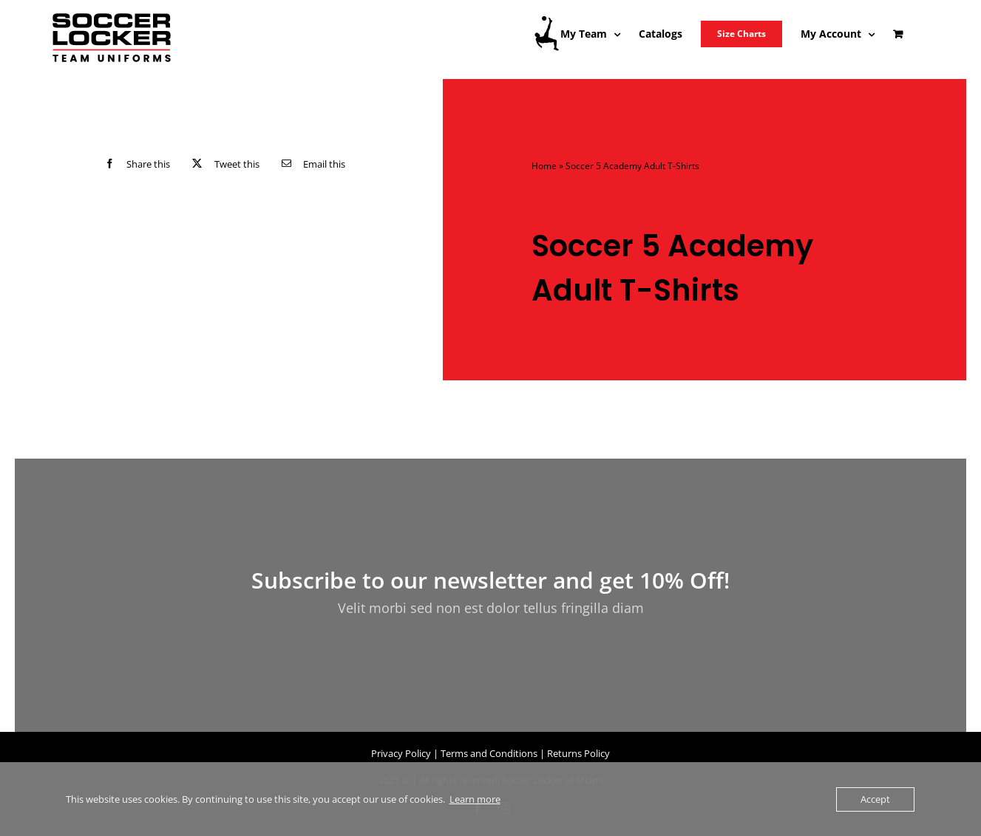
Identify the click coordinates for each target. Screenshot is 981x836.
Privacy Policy (401, 753)
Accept (875, 799)
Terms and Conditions (489, 753)
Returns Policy (578, 753)
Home (544, 166)
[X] (222, 163)
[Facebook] (134, 163)
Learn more (474, 799)
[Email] (310, 163)
